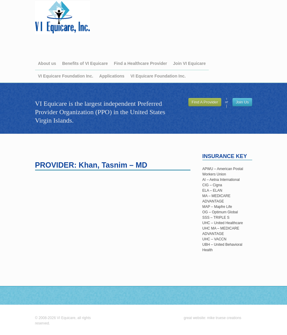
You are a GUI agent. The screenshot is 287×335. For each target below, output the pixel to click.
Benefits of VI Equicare (85, 63)
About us (47, 63)
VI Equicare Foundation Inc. (65, 76)
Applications (111, 76)
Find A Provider (205, 102)
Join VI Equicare (189, 63)
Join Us (242, 102)
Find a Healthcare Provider (140, 63)
